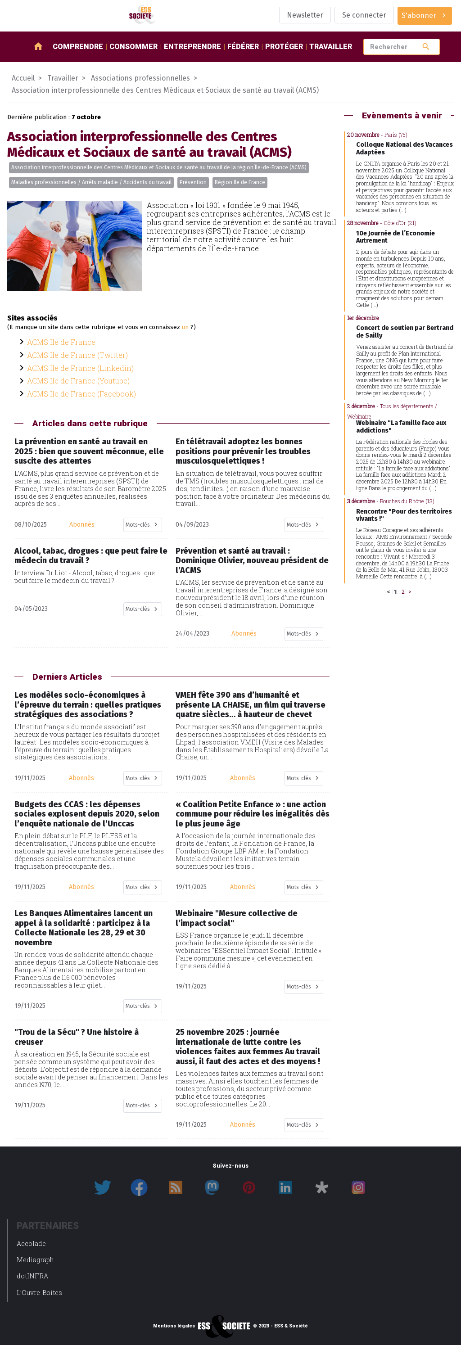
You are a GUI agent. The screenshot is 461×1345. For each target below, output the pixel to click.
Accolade (31, 1243)
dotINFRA (32, 1276)
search (426, 46)
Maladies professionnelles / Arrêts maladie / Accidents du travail (91, 182)
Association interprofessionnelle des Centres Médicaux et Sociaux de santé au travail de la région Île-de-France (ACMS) (159, 167)
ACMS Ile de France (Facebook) (81, 393)
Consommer (133, 46)
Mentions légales (174, 1326)
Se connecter (364, 15)
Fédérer (243, 46)
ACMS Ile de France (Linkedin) (80, 368)
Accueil (23, 78)
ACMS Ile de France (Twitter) (77, 355)
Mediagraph (35, 1259)
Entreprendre (192, 46)
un (185, 327)
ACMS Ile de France (61, 342)
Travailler (330, 46)
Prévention (193, 182)
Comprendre (78, 46)
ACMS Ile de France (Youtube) (78, 380)
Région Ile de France (240, 182)
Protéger (284, 46)
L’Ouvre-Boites (39, 1292)
